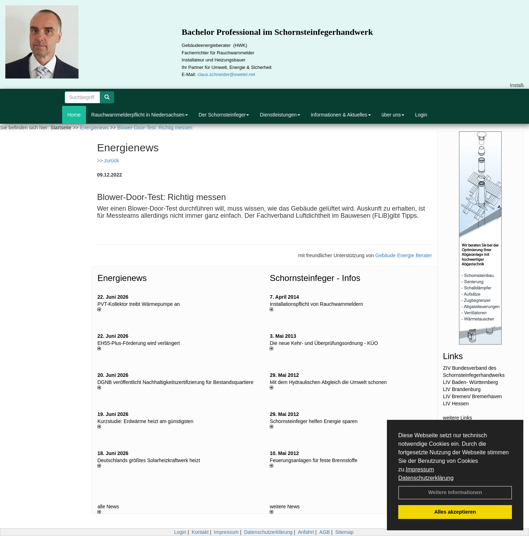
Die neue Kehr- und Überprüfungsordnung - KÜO (324, 343)
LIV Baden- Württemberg (470, 382)
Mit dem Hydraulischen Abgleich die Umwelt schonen (328, 382)
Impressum (420, 469)
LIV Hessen (456, 403)
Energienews (122, 278)
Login (421, 115)
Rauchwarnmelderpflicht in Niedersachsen (139, 115)
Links (453, 356)
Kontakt (200, 532)
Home (74, 115)
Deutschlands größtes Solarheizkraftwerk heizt (148, 460)
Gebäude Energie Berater (403, 255)
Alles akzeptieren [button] (455, 512)
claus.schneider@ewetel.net (226, 74)
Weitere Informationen (455, 492)
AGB (324, 532)
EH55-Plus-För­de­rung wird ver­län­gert (138, 343)
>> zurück (108, 160)
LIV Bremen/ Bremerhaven (472, 396)
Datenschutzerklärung (426, 478)
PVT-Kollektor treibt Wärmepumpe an (138, 304)
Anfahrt (306, 532)
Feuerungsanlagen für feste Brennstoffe (313, 460)
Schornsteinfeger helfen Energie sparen (313, 421)
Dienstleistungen (280, 115)
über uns (393, 115)
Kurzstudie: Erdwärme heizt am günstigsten (145, 421)
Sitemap (344, 532)
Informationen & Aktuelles (341, 115)
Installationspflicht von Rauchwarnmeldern (316, 304)
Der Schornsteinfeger (224, 115)
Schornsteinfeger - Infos (315, 278)
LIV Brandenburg (462, 389)
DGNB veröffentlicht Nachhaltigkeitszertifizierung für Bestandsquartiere (175, 382)
